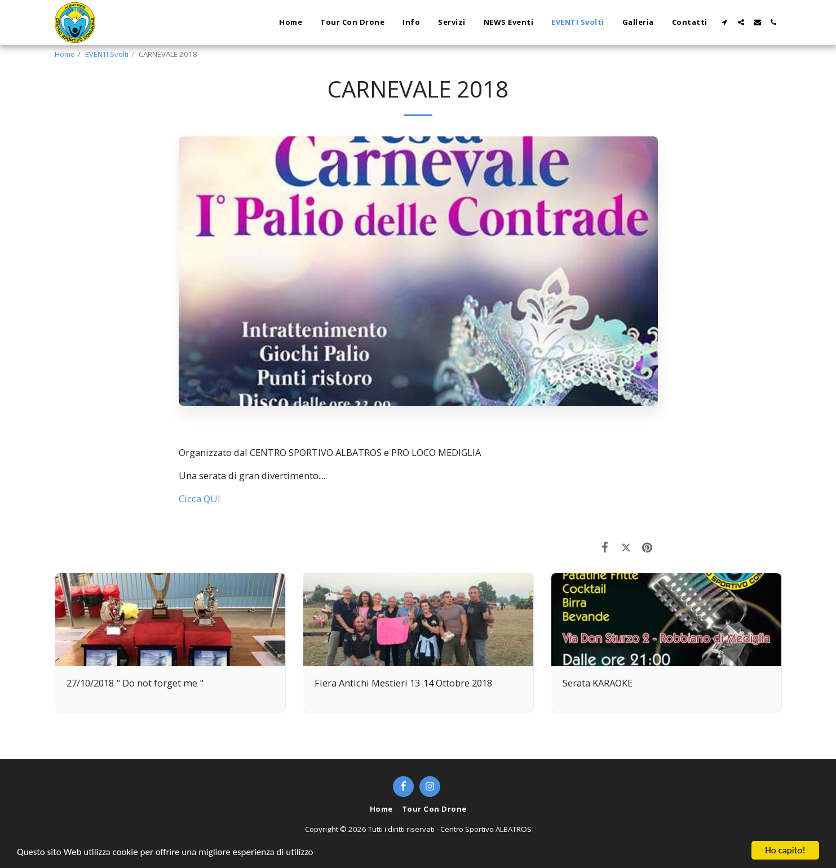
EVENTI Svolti (107, 54)
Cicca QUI (199, 498)
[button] (724, 22)
